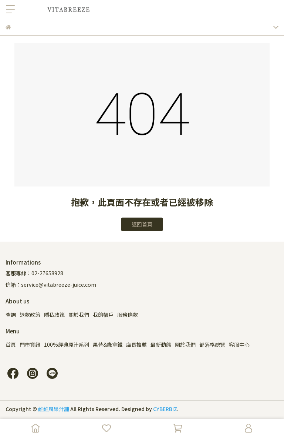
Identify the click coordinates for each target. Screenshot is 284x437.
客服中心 (239, 344)
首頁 (11, 344)
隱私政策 (54, 314)
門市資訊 (30, 344)
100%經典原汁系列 (66, 344)
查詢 (11, 314)
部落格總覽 (212, 344)
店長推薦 (136, 344)
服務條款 (127, 314)
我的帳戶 (103, 314)
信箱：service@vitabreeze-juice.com (51, 284)
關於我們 (78, 314)
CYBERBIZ (165, 409)
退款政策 (30, 314)
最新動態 (161, 344)
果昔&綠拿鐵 (107, 344)
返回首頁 (142, 224)
